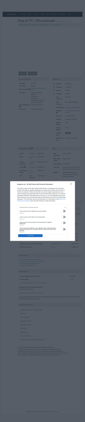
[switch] (63, 211)
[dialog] (42, 211)
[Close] (71, 184)
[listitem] (42, 207)
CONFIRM (30, 235)
